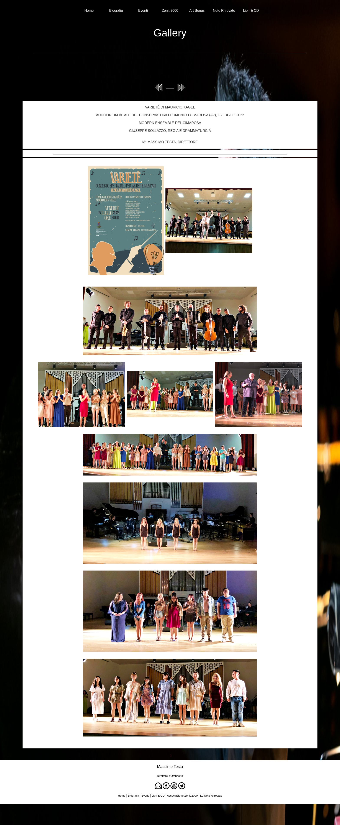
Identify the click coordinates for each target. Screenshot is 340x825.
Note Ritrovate (224, 10)
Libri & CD (251, 10)
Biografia (116, 10)
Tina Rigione (178, 812)
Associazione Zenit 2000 (182, 795)
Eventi (143, 10)
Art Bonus (196, 10)
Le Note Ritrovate (211, 795)
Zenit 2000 (170, 10)
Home (89, 10)
